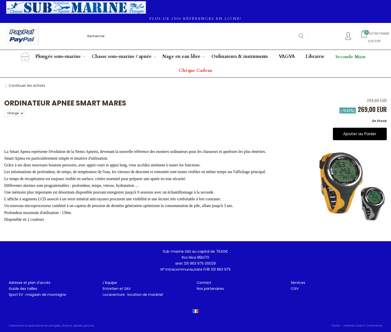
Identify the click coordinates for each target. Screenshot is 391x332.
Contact (204, 282)
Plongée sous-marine (58, 56)
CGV (294, 288)
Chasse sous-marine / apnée (122, 56)
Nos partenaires (210, 288)
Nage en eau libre (181, 56)
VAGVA (287, 56)
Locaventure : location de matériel (133, 294)
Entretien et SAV (117, 288)
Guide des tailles (23, 288)
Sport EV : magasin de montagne (37, 294)
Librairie (315, 56)
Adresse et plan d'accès (29, 282)
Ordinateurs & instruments (239, 56)
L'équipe (110, 282)
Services (298, 282)
